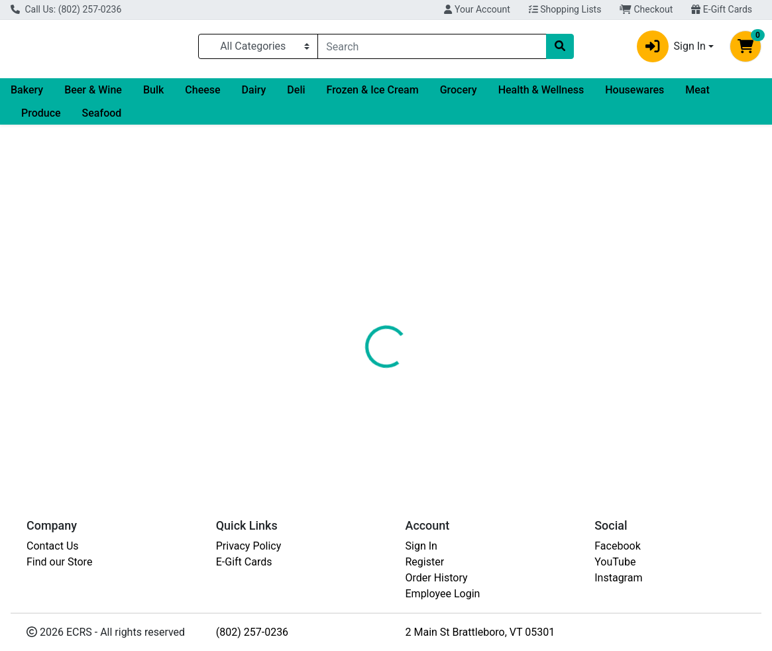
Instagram (618, 577)
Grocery (458, 95)
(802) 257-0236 (252, 632)
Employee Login (443, 593)
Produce (41, 118)
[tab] (357, 277)
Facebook (617, 546)
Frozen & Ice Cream (373, 95)
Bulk (153, 95)
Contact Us (53, 546)
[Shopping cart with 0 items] (745, 49)
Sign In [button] (671, 49)
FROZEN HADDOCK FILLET (400, 434)
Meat (697, 95)
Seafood (102, 118)
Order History (437, 577)
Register (425, 562)
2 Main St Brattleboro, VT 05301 (480, 632)
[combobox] (432, 49)
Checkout (646, 9)
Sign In (421, 546)
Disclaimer (416, 277)
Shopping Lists (565, 9)
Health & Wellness (541, 95)
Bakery (27, 95)
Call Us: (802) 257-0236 (66, 9)
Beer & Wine (93, 95)
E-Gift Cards (721, 9)
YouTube (614, 562)
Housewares (634, 95)
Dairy (254, 95)
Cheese (202, 95)
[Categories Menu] (258, 49)
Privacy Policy (249, 546)
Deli (296, 95)
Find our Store (59, 562)
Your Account (477, 9)
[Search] (432, 49)
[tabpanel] (546, 332)
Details (357, 277)
